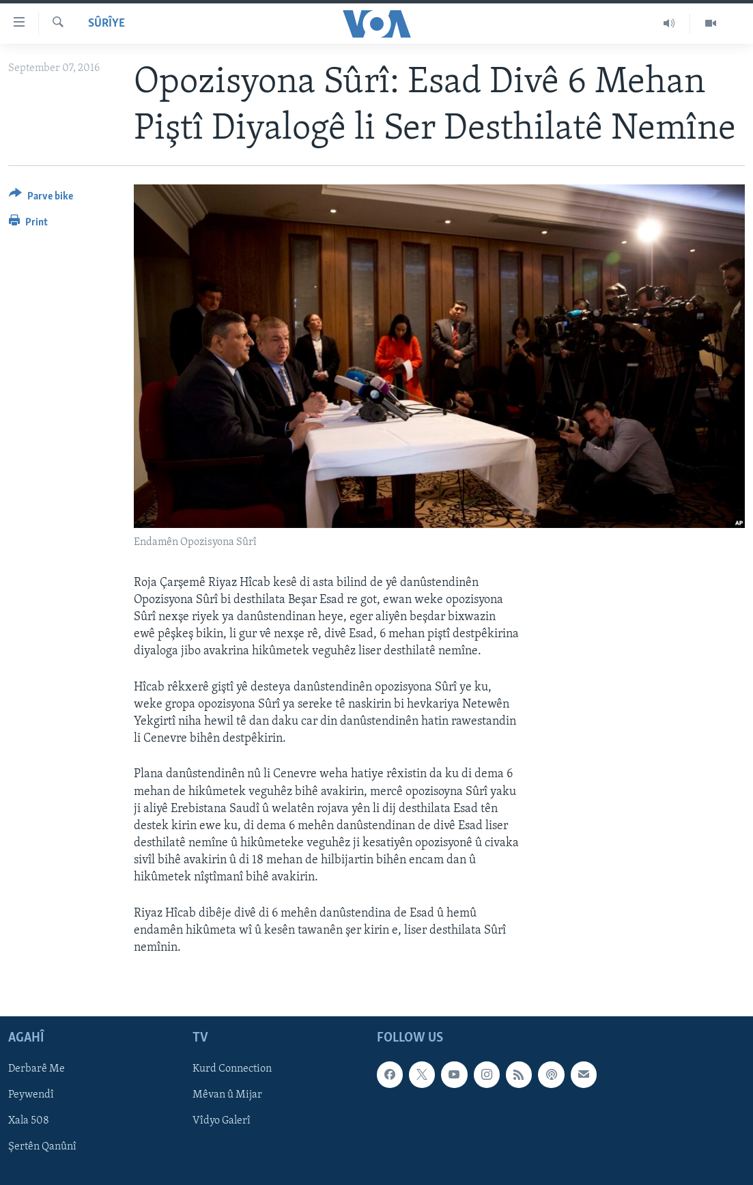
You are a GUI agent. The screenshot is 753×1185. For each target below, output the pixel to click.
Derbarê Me (36, 1069)
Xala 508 (28, 1121)
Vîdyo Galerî (222, 1121)
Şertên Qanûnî (42, 1147)
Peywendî (31, 1095)
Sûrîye (106, 23)
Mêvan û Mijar (227, 1095)
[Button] (41, 198)
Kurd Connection (232, 1069)
